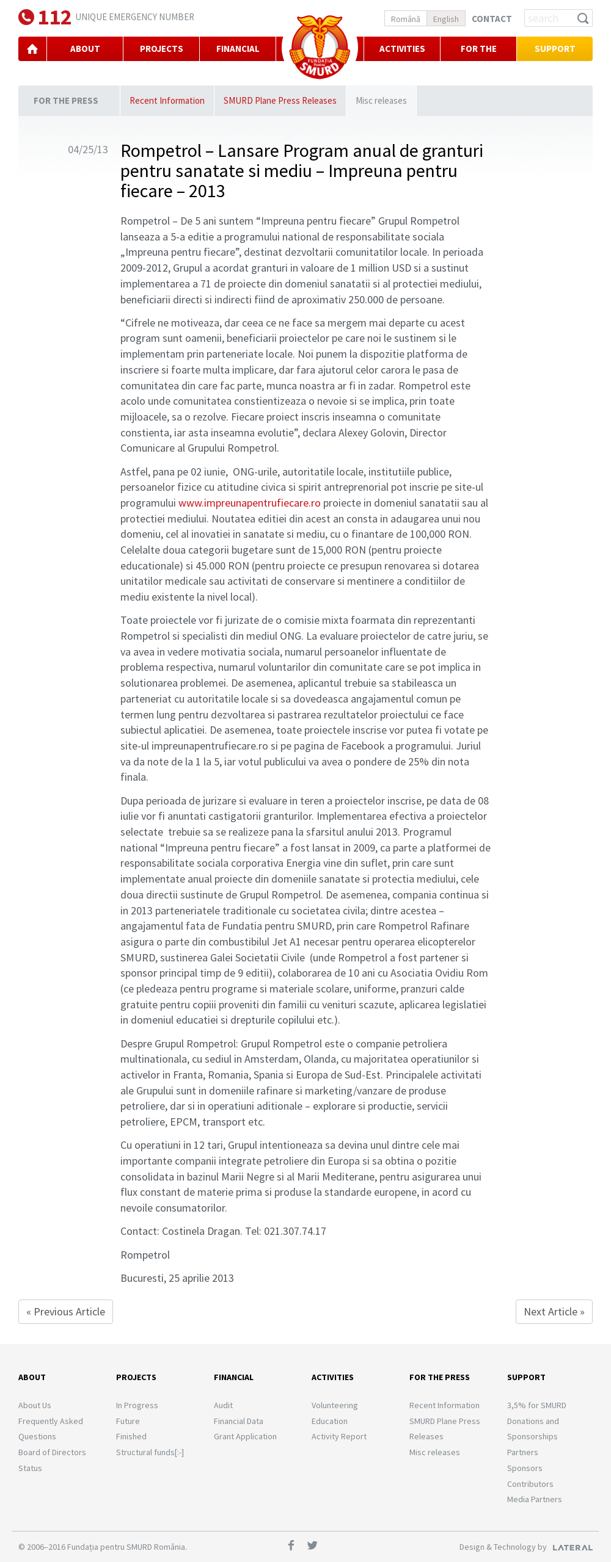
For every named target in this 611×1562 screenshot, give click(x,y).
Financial (234, 1377)
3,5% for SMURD (536, 1405)
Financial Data (238, 1421)
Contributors (530, 1483)
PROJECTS (161, 48)
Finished (131, 1436)
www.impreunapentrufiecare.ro (249, 503)
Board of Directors (52, 1452)
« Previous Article (65, 1311)
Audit (223, 1405)
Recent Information (167, 100)
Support (555, 48)
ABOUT (85, 48)
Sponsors (525, 1468)
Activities (402, 48)
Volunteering (335, 1405)
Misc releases (381, 100)
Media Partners (534, 1499)
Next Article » (554, 1311)
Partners (522, 1452)
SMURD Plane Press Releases (280, 100)
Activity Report (339, 1436)
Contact (492, 18)
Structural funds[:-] (150, 1452)
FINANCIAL (238, 48)
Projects (136, 1377)
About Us (34, 1405)
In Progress (137, 1405)
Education (330, 1421)
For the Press (479, 61)
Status (30, 1468)
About (32, 1377)
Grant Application (245, 1436)
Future (128, 1421)
